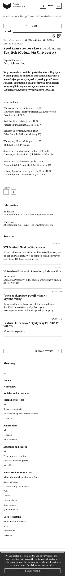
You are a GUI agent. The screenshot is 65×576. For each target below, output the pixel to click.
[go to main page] (14, 6)
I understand (32, 570)
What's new (9, 386)
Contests (7, 418)
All (4, 404)
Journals (7, 435)
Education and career (15, 447)
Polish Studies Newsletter (17, 472)
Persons (7, 535)
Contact (7, 495)
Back (34, 25)
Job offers (8, 465)
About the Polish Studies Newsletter (21, 477)
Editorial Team (10, 482)
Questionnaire (10, 509)
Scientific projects (13, 400)
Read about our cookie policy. (41, 565)
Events (7, 380)
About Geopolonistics (14, 521)
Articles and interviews (16, 393)
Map (5, 526)
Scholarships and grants (15, 460)
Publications (10, 425)
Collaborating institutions (16, 486)
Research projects (12, 409)
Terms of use (10, 500)
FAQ (5, 491)
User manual (9, 505)
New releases (10, 439)
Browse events (43, 351)
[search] (43, 6)
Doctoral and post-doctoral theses (20, 413)
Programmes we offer (14, 456)
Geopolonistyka (12, 517)
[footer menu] (5, 374)
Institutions (9, 530)
